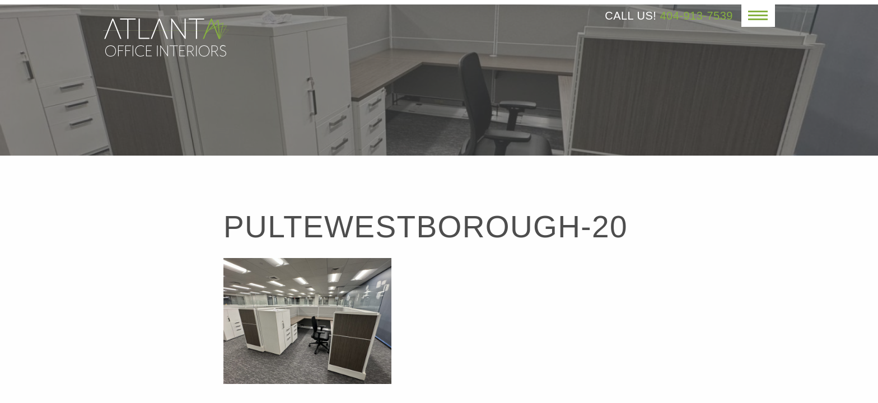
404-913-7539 (696, 16)
